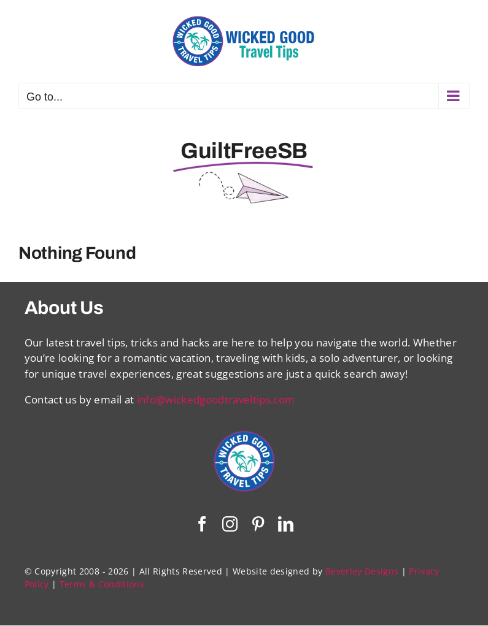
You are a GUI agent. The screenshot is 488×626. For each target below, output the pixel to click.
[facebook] (202, 524)
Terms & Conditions (102, 584)
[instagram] (230, 524)
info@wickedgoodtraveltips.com (216, 399)
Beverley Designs (361, 571)
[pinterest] (258, 524)
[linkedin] (285, 524)
